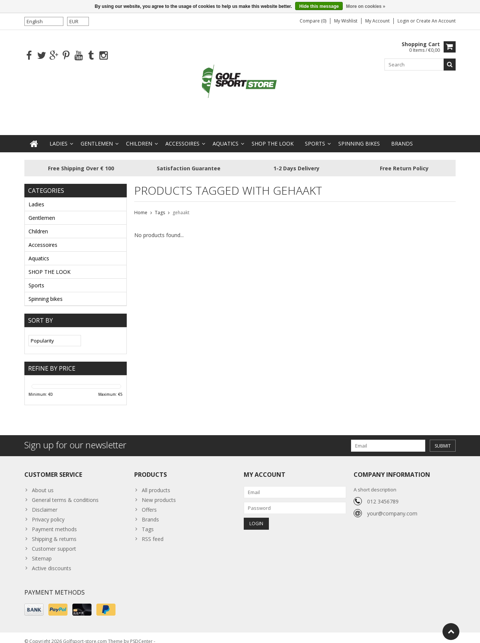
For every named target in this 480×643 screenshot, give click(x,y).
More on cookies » (366, 6)
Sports (315, 136)
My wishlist (345, 21)
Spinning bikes (359, 136)
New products (159, 492)
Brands (402, 136)
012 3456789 (383, 493)
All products (156, 482)
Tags (160, 205)
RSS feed (153, 531)
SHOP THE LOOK (273, 136)
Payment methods (54, 521)
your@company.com (392, 505)
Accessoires (182, 136)
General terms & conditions (65, 492)
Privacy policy (48, 511)
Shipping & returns (54, 531)
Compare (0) (313, 21)
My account (377, 21)
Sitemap (42, 550)
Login (404, 21)
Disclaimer (44, 502)
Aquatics (225, 136)
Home (140, 205)
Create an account (436, 21)
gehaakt (180, 205)
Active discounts (51, 560)
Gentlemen (97, 136)
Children (139, 136)
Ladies (59, 136)
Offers (149, 502)
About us (43, 482)
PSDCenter (141, 634)
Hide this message (319, 6)
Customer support (54, 541)
